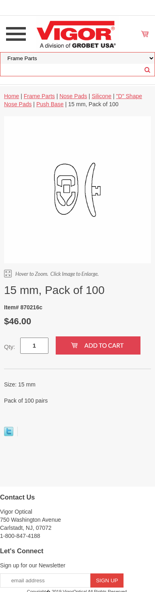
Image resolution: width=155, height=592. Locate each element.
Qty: (9, 346)
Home (11, 96)
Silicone (101, 96)
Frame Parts (39, 96)
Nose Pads (73, 96)
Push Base (50, 104)
